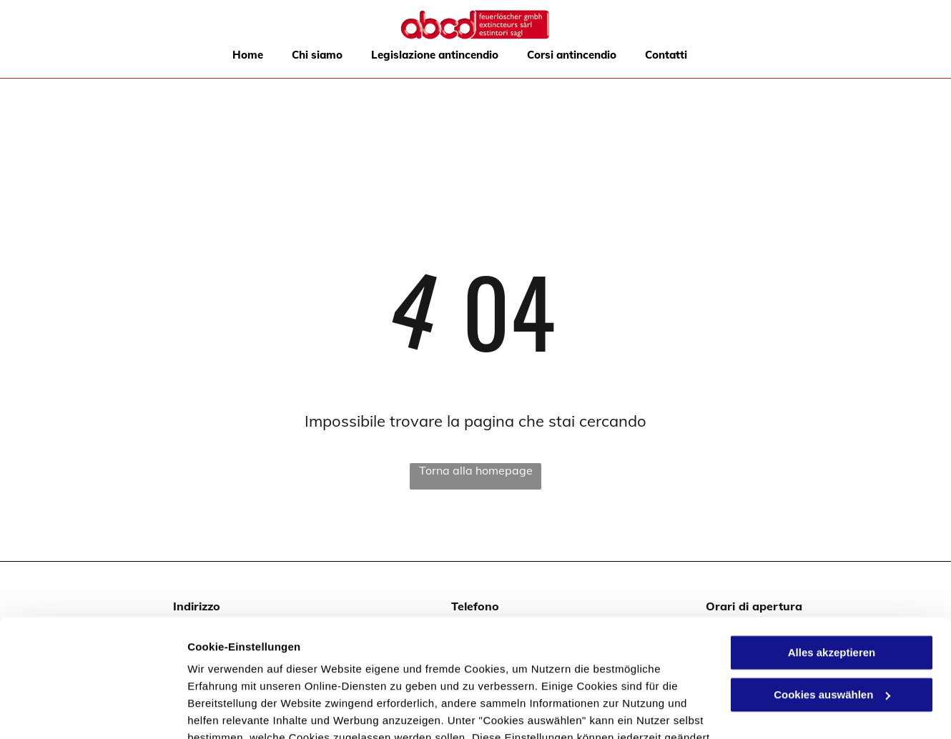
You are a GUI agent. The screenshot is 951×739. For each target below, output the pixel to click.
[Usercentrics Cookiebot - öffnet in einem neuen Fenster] (92, 711)
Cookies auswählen (237, 711)
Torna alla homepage (476, 470)
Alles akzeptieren (832, 552)
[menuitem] (247, 55)
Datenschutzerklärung (623, 654)
